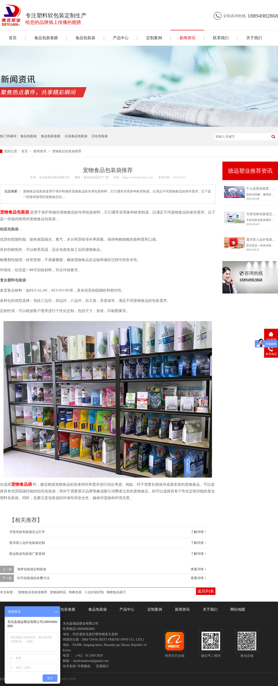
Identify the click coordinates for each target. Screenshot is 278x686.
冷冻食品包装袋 (76, 136)
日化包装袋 (100, 136)
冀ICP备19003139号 (62, 679)
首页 (13, 38)
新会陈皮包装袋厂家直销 (27, 553)
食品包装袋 (85, 38)
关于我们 (254, 38)
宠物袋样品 (58, 592)
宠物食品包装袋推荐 (66, 151)
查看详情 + (198, 569)
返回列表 (205, 591)
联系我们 (221, 38)
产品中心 (121, 38)
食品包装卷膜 (46, 38)
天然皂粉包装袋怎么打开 (27, 532)
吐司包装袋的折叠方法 (33, 578)
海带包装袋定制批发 (31, 569)
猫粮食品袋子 (116, 592)
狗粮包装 (75, 592)
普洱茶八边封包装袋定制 (27, 543)
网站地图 (237, 609)
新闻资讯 (187, 38)
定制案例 (154, 38)
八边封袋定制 (94, 592)
